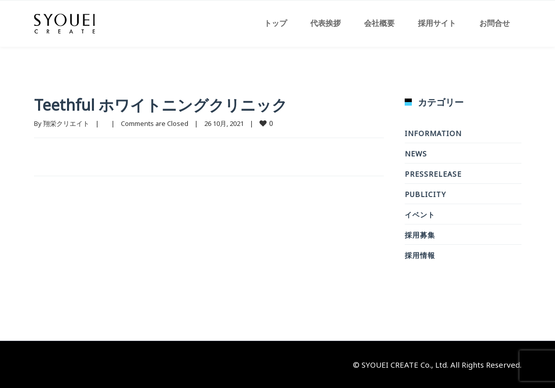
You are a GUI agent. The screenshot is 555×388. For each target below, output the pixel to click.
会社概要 (379, 23)
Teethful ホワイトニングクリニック (160, 104)
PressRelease (433, 174)
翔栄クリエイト (66, 123)
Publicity (425, 194)
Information (433, 133)
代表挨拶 (325, 23)
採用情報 (420, 255)
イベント (420, 214)
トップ (275, 23)
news (416, 153)
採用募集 (420, 235)
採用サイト (437, 23)
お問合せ (494, 23)
